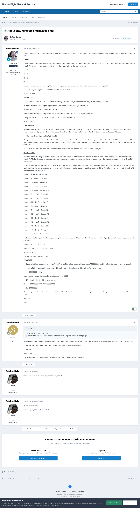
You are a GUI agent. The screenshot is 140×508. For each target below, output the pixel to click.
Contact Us (72, 491)
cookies (66, 503)
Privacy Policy (61, 491)
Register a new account (38, 458)
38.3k (13, 70)
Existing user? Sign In (118, 4)
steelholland (12, 322)
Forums (4, 17)
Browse (6, 12)
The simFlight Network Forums (18, 4)
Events (13, 17)
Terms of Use (29, 503)
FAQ (25, 39)
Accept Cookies (113, 503)
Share (116, 38)
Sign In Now (101, 458)
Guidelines (23, 17)
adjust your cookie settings (16, 505)
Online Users (42, 17)
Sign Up (133, 4)
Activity (15, 11)
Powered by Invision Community (70, 496)
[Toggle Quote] (27, 328)
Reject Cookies (130, 503)
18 (13, 390)
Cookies (81, 491)
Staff (32, 17)
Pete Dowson (17, 37)
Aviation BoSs (12, 371)
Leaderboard (26, 11)
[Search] (111, 11)
